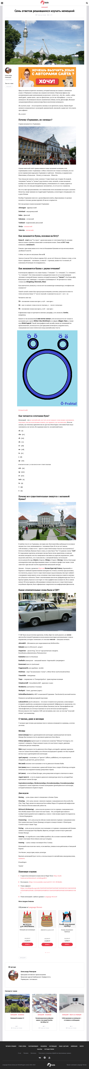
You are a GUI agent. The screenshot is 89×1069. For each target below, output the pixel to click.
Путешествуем (49, 1049)
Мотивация (53, 1046)
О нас (19, 1053)
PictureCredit (23, 410)
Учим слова (22, 1046)
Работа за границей (75, 1014)
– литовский (29, 230)
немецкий (8, 86)
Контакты (33, 1053)
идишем (21, 858)
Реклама (26, 1053)
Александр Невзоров (8, 76)
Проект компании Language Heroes (77, 1065)
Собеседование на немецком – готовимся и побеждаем (72, 1019)
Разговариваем (33, 1046)
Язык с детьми (63, 1046)
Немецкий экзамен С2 (17, 1018)
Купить (27, 944)
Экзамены (21, 1014)
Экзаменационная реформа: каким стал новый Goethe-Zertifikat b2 (44, 1020)
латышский (28, 226)
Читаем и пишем (11, 1046)
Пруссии (41, 568)
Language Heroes (51, 897)
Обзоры (39, 1049)
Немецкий (44, 7)
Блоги (81, 1046)
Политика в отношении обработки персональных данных (55, 1053)
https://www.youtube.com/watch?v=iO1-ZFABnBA (45, 882)
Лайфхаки (74, 1046)
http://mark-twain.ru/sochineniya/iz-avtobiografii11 (41, 877)
